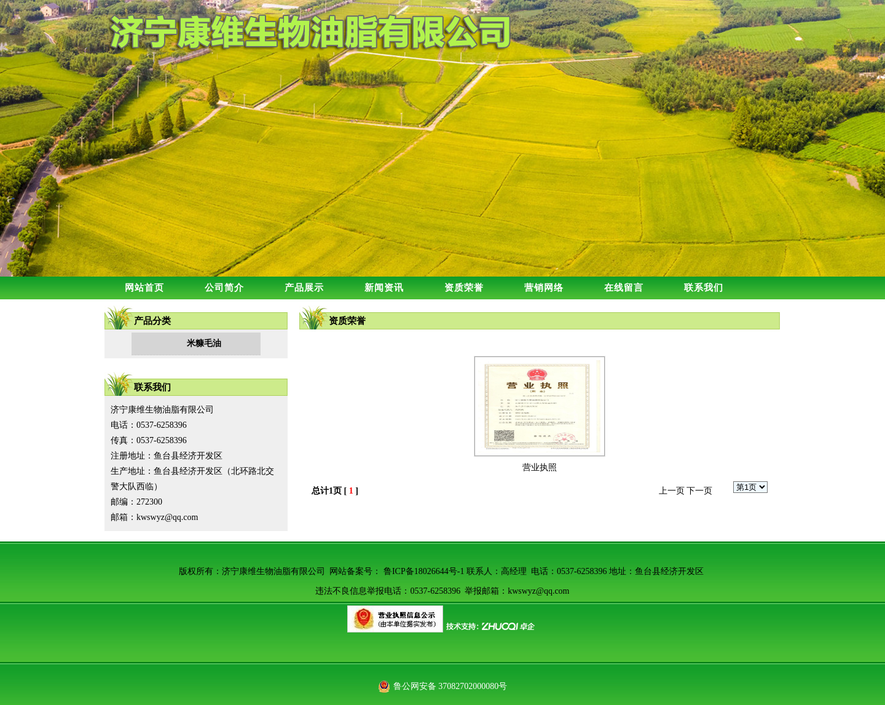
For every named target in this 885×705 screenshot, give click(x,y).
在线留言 (623, 288)
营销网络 (544, 288)
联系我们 (703, 288)
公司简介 (224, 288)
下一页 (699, 490)
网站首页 (144, 288)
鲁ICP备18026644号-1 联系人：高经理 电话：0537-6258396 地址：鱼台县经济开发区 (544, 571)
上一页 (672, 490)
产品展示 (304, 288)
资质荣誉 (464, 288)
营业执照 (539, 467)
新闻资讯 (384, 288)
